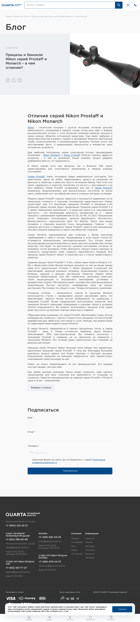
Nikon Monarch (51, 155)
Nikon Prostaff (72, 155)
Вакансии (89, 554)
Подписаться (70, 471)
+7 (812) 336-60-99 (17, 540)
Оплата (88, 542)
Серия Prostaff (36, 177)
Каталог (75, 538)
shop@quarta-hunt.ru (17, 548)
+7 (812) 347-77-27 (16, 568)
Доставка (90, 546)
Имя (30, 418)
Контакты (90, 550)
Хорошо (122, 609)
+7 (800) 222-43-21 (17, 526)
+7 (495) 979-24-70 (50, 562)
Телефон (33, 446)
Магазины (89, 558)
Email (31, 432)
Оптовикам (76, 554)
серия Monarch (103, 188)
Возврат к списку (41, 388)
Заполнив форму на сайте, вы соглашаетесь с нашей (68, 461)
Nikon (31, 128)
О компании (77, 542)
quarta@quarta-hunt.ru (18, 572)
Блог (73, 546)
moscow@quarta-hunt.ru (52, 566)
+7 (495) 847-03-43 (50, 537)
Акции (74, 550)
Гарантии (89, 538)
